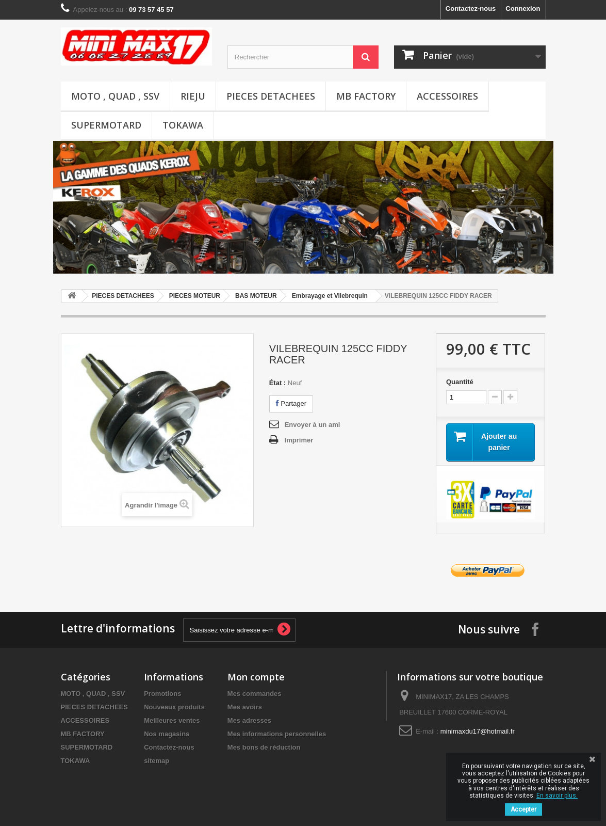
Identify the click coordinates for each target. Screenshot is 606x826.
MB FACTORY (366, 96)
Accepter (523, 809)
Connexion (522, 8)
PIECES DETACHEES (270, 96)
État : (277, 383)
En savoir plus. (557, 795)
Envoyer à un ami (312, 424)
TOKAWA (182, 125)
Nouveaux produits (174, 707)
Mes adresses (249, 720)
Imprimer (299, 440)
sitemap (156, 761)
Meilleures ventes (172, 720)
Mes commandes (254, 693)
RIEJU (193, 96)
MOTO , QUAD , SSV (115, 96)
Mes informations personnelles (276, 734)
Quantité (459, 382)
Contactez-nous (471, 8)
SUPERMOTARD (106, 125)
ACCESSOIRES (447, 96)
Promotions (162, 693)
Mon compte (256, 677)
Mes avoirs (244, 707)
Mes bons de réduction (264, 747)
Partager (291, 403)
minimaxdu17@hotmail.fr (477, 731)
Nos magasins (166, 734)
